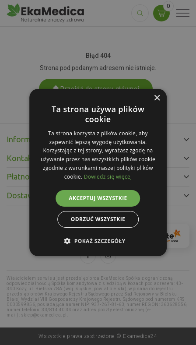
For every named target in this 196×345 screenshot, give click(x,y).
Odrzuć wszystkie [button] (98, 219)
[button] (97, 240)
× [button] (157, 98)
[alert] (98, 172)
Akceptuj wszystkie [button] (98, 198)
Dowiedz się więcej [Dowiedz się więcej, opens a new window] (108, 176)
